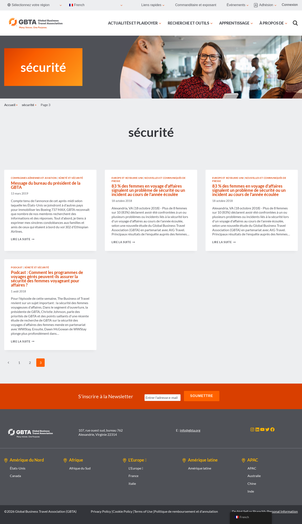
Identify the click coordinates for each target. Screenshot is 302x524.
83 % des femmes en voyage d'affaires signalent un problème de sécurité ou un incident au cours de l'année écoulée (148, 190)
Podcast (17, 267)
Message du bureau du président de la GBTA (45, 185)
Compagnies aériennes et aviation (34, 177)
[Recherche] (295, 23)
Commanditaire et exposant (195, 5)
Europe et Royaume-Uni (127, 177)
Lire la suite (22, 239)
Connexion (290, 4)
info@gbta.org (190, 429)
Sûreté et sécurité (71, 177)
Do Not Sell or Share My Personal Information (265, 510)
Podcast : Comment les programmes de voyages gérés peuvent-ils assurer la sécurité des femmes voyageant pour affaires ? (47, 278)
